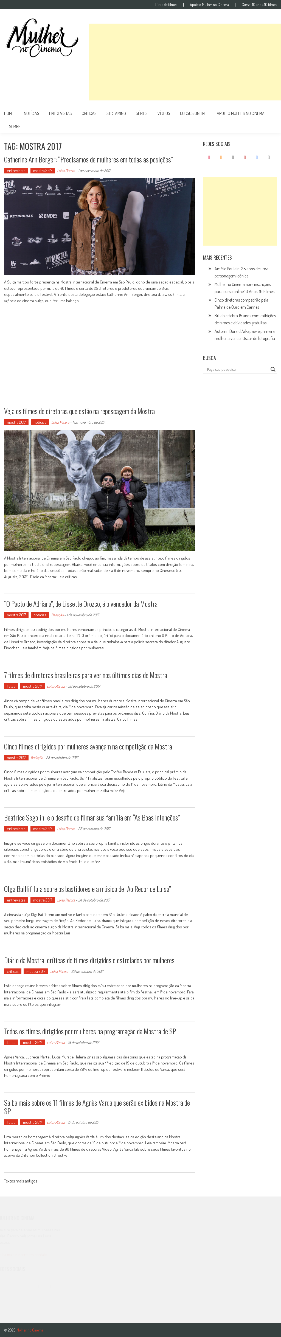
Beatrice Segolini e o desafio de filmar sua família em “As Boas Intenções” (92, 817)
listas (11, 686)
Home (9, 113)
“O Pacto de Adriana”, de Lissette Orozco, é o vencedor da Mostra (81, 603)
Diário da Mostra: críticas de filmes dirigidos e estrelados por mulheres (89, 960)
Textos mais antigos (20, 1181)
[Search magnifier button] (273, 369)
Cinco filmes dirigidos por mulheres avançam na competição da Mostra (88, 746)
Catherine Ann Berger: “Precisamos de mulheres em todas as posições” (88, 159)
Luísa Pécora (66, 170)
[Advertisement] (185, 62)
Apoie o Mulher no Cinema (209, 5)
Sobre (15, 126)
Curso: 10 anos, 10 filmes (259, 5)
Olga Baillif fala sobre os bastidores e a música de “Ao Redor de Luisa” (87, 888)
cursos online (193, 113)
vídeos (164, 113)
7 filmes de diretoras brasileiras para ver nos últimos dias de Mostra (85, 675)
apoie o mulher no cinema (241, 113)
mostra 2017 (42, 170)
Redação (57, 615)
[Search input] (237, 369)
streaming (116, 113)
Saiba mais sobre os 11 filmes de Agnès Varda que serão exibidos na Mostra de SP (97, 1106)
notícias (31, 113)
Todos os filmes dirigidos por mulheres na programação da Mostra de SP (90, 1031)
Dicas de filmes (166, 5)
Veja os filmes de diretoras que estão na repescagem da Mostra (79, 411)
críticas (89, 113)
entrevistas (60, 113)
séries (142, 113)
